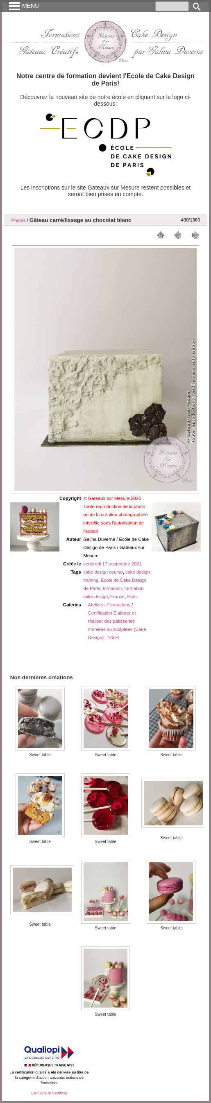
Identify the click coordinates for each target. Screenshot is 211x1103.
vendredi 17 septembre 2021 (112, 563)
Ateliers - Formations (109, 604)
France (117, 596)
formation (112, 588)
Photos (18, 220)
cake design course (103, 572)
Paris (132, 596)
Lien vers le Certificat (49, 1093)
